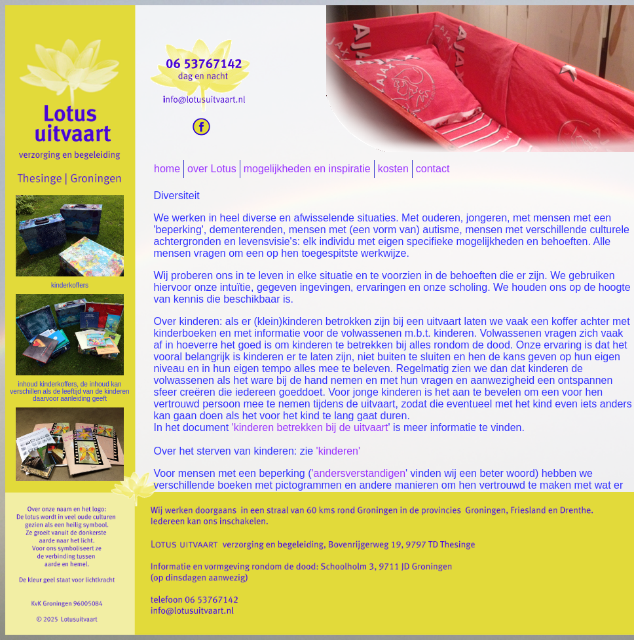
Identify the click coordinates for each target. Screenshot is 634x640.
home (167, 168)
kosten (393, 168)
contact (433, 168)
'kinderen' (338, 451)
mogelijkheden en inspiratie (307, 168)
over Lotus (211, 168)
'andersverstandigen (358, 473)
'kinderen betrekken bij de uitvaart (310, 427)
